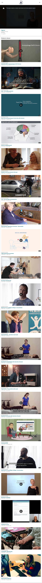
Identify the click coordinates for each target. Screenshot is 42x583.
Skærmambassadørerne (6, 578)
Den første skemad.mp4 (6, 280)
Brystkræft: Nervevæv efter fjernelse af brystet (10, 416)
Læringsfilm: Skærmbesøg (6, 551)
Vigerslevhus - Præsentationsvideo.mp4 (9, 388)
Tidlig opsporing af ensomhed (7, 253)
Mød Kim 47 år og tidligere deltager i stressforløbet (11, 307)
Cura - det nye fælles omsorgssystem (9, 199)
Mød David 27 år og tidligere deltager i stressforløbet (12, 470)
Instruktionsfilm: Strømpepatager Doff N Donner (11, 64)
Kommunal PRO (4, 443)
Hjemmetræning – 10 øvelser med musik (9, 334)
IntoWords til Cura (5, 524)
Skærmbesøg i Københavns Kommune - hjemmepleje (12, 226)
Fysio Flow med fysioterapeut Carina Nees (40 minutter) (12, 118)
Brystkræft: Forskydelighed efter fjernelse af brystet (12, 361)
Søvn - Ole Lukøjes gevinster (7, 91)
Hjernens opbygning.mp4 (6, 145)
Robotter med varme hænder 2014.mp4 (9, 172)
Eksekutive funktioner (5, 497)
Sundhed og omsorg (4, 31)
